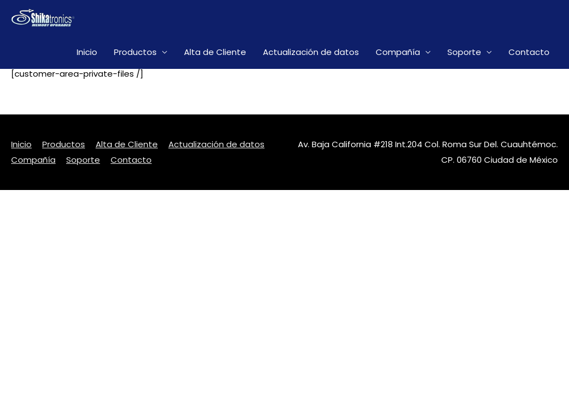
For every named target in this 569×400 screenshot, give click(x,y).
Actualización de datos (311, 52)
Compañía (398, 52)
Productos (135, 52)
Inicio (87, 52)
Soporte (464, 52)
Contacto (529, 52)
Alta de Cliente (215, 52)
